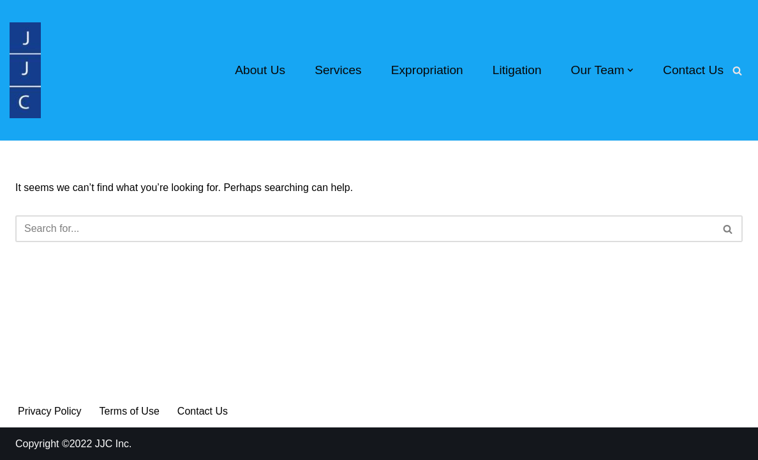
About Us (260, 70)
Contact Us (693, 70)
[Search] (737, 70)
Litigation (517, 70)
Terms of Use (130, 411)
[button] (630, 70)
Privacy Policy (50, 411)
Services (338, 70)
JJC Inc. (111, 443)
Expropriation (427, 70)
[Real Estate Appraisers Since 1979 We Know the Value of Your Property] (25, 70)
